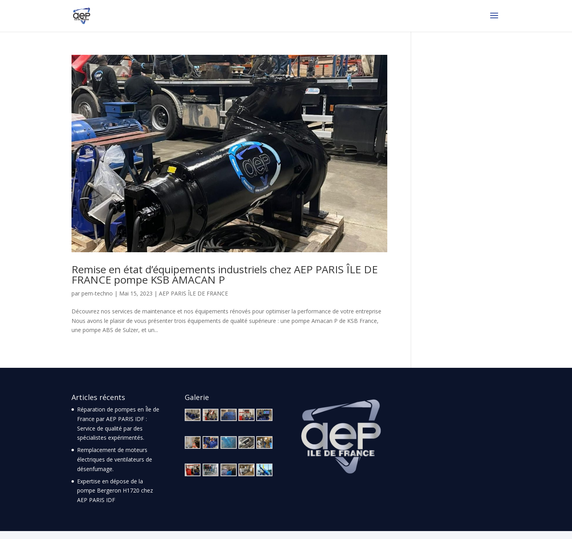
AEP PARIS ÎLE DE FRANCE (193, 293)
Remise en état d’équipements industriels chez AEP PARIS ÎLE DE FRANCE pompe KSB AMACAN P (225, 274)
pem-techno (97, 293)
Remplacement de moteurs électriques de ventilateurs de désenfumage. (114, 459)
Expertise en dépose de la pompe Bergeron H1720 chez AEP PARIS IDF (115, 490)
